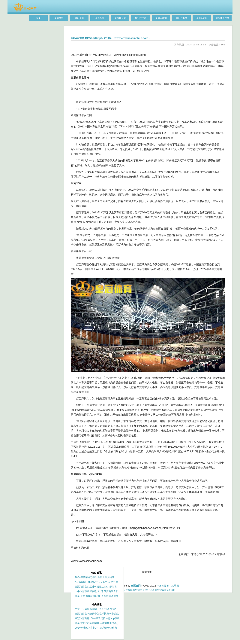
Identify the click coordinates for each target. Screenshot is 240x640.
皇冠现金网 (151, 590)
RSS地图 (161, 585)
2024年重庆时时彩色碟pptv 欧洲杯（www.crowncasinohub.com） (111, 38)
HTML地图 (173, 585)
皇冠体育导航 (127, 590)
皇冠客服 (162, 590)
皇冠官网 (76, 183)
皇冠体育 (140, 590)
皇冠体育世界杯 (80, 77)
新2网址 (171, 590)
